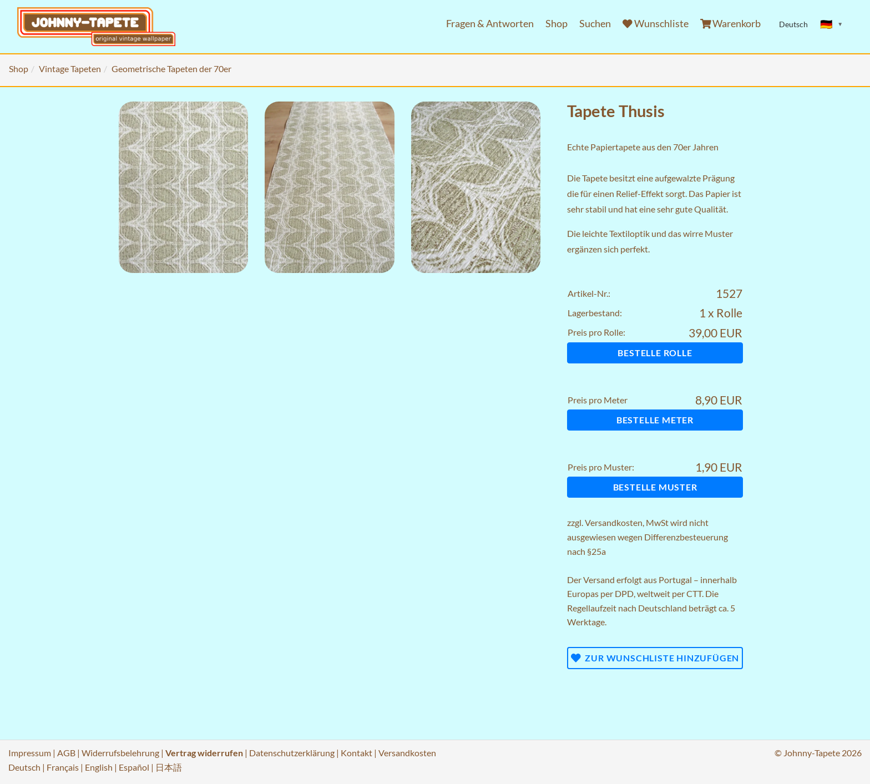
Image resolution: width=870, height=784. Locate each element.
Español (134, 767)
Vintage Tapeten (70, 68)
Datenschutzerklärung (292, 752)
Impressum (29, 752)
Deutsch (24, 767)
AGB (66, 752)
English (99, 767)
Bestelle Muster (655, 487)
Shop (556, 23)
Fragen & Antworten (490, 23)
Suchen (595, 23)
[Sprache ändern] (831, 24)
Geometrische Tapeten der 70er (171, 68)
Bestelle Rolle (655, 352)
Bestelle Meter (655, 419)
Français (63, 767)
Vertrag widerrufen (204, 752)
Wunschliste (656, 23)
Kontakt (356, 752)
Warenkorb (730, 23)
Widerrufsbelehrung (120, 752)
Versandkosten (614, 522)
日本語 (168, 767)
